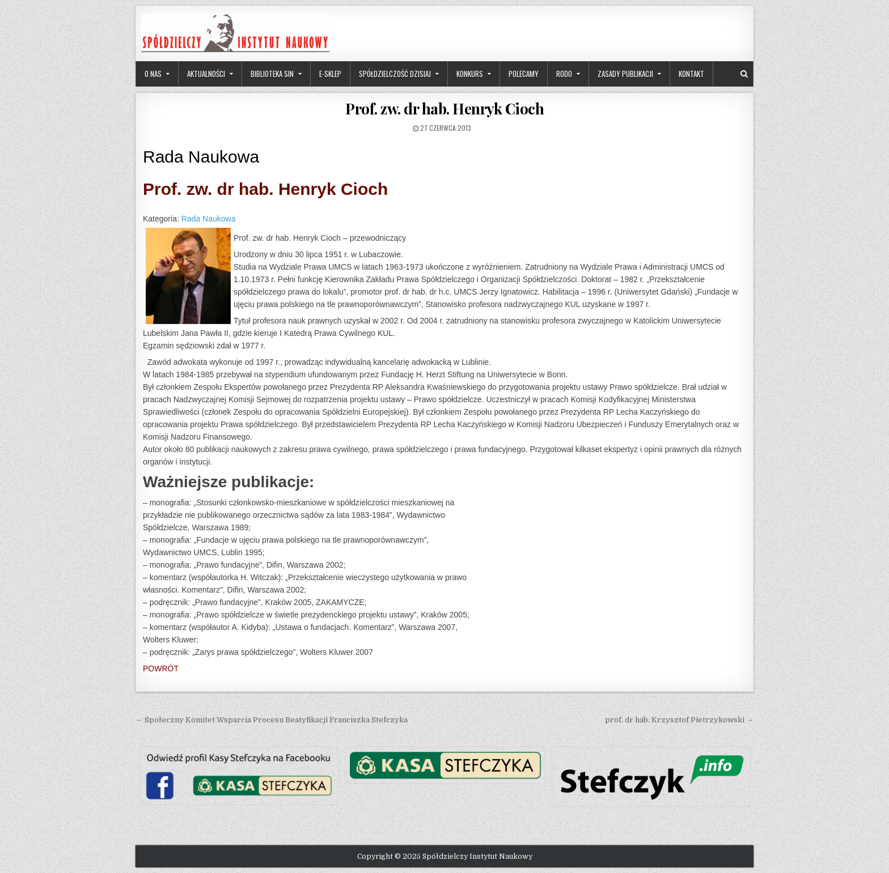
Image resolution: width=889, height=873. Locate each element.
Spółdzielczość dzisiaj (395, 73)
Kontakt (691, 73)
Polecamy (524, 73)
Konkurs (469, 73)
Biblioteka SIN (272, 73)
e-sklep (330, 73)
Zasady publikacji (625, 73)
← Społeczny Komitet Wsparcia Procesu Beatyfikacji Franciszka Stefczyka (272, 720)
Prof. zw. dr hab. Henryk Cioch (444, 108)
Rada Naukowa (208, 218)
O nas (153, 73)
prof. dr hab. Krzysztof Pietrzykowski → (679, 720)
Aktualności (206, 73)
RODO (564, 73)
